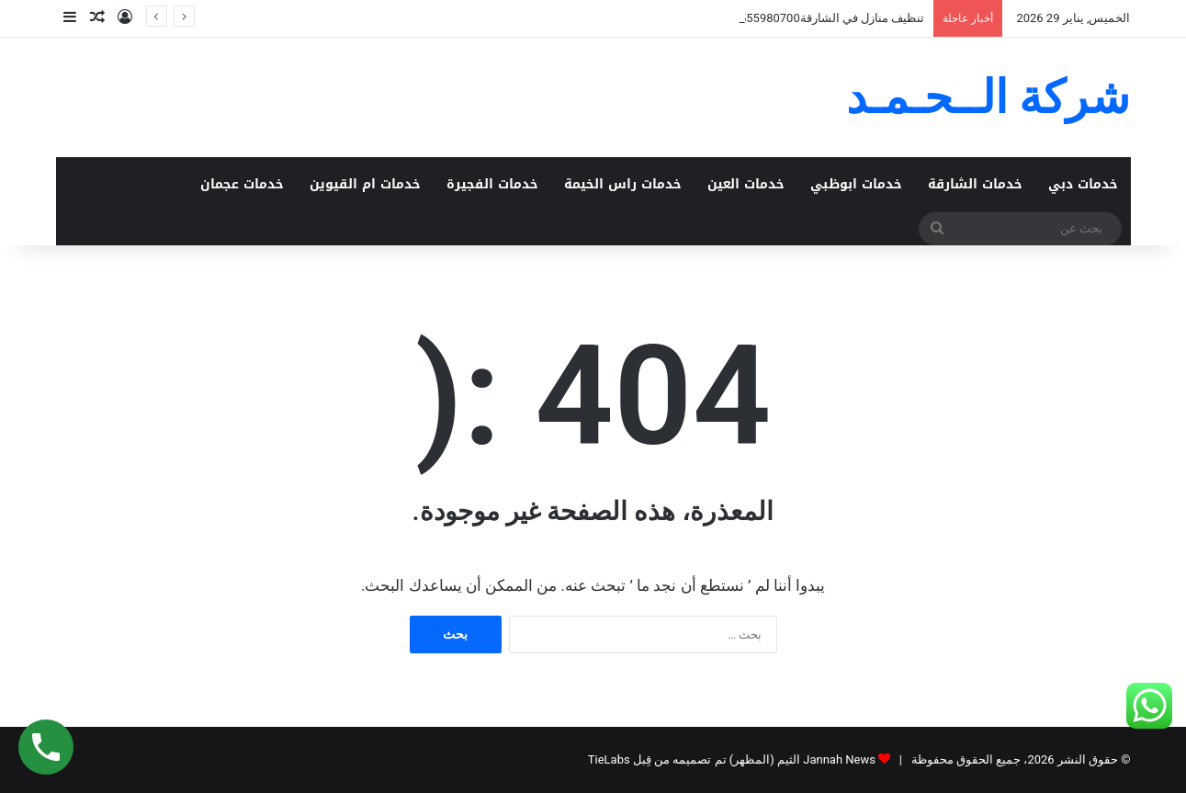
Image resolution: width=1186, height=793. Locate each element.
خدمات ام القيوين (365, 184)
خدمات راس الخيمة (623, 184)
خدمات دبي (1083, 184)
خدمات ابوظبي (856, 184)
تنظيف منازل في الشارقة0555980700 (829, 18)
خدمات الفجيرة (492, 184)
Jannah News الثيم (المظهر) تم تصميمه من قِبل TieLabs (731, 759)
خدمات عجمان (242, 184)
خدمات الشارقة (975, 184)
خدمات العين (746, 184)
